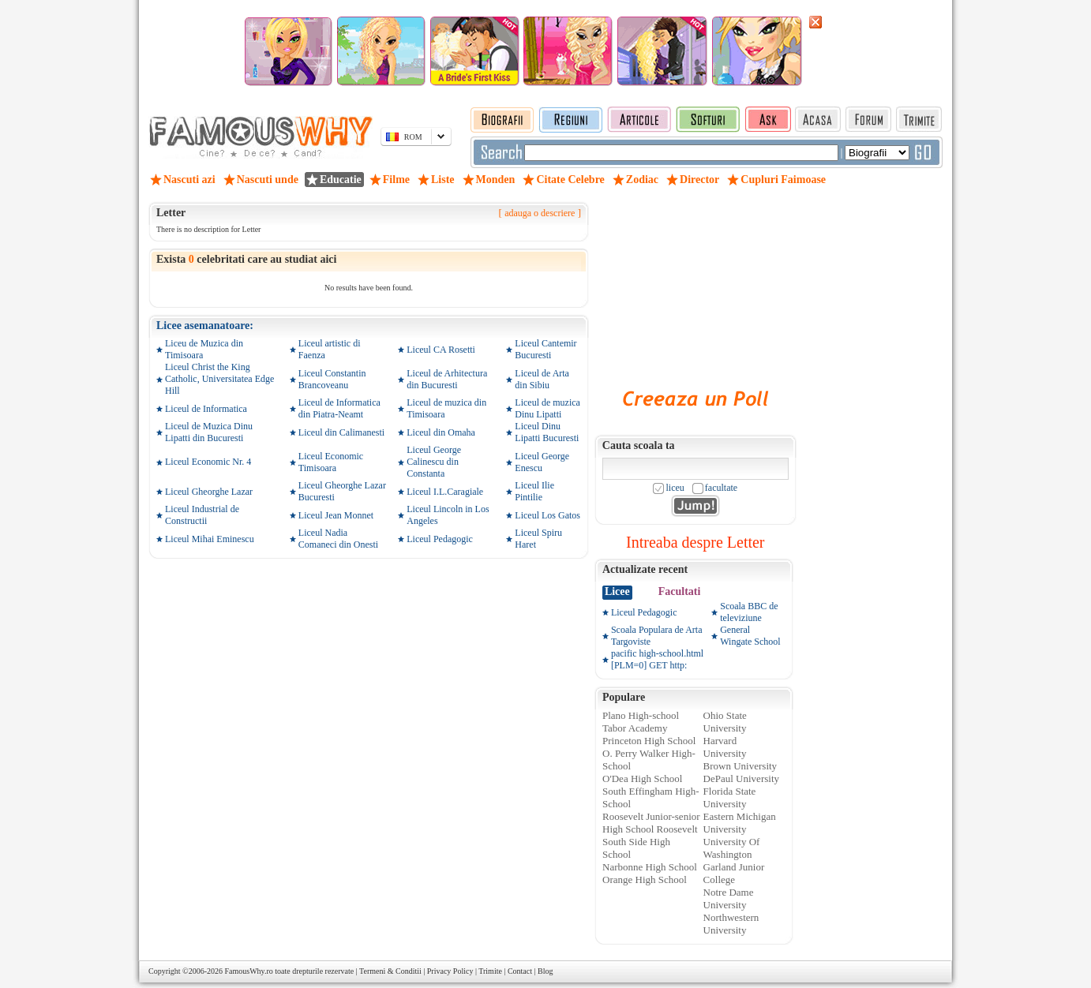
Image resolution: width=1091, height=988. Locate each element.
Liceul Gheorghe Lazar (209, 491)
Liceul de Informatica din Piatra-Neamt (339, 408)
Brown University (740, 766)
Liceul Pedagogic (440, 539)
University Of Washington (731, 848)
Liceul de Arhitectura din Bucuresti (447, 379)
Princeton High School (648, 741)
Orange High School (644, 879)
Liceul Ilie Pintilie (534, 491)
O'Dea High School (642, 778)
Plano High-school (640, 715)
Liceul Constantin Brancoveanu (332, 379)
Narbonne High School (649, 867)
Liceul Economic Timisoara (330, 462)
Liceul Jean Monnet (335, 515)
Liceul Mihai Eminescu (209, 539)
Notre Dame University (728, 898)
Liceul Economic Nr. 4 (208, 461)
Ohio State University (725, 721)
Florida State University (729, 797)
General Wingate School (750, 635)
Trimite (490, 971)
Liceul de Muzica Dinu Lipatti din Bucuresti (209, 432)
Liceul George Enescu (542, 462)
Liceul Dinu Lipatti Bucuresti (547, 432)
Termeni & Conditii (390, 971)
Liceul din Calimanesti (341, 432)
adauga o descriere (539, 213)
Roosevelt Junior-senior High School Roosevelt (651, 822)
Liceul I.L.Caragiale (445, 491)
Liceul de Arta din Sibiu (542, 379)
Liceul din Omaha (441, 432)
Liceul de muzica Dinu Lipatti (547, 408)
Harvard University (725, 747)
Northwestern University (731, 923)
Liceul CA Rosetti (441, 349)
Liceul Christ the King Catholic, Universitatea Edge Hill (219, 378)
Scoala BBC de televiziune (749, 612)
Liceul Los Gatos (547, 515)
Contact (520, 971)
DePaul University (741, 778)
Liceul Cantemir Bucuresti (545, 349)
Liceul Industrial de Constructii (202, 514)
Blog (545, 971)
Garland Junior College (734, 873)
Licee (617, 591)
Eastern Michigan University (739, 822)
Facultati (679, 591)
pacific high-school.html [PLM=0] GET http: (657, 659)
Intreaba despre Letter (695, 542)
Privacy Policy (450, 971)
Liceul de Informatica (206, 408)
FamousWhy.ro (248, 971)
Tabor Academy (634, 728)
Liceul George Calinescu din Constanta (434, 461)
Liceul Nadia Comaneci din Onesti (338, 538)
